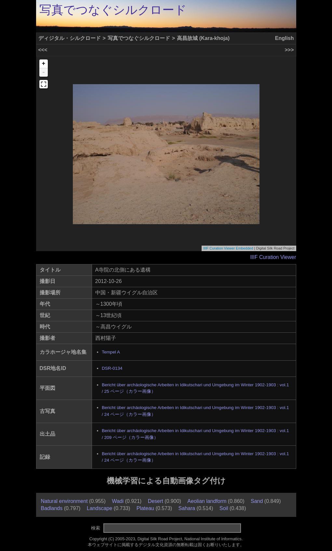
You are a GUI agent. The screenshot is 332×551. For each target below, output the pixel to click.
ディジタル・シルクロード (69, 38)
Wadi (118, 501)
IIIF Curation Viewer (273, 257)
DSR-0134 (112, 368)
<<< (42, 50)
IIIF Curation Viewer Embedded (228, 248)
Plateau (145, 508)
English (284, 38)
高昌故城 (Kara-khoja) (203, 38)
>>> (289, 50)
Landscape (99, 508)
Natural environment (64, 501)
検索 (95, 528)
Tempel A (111, 352)
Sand (257, 501)
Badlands (52, 508)
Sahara (187, 508)
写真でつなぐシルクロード (113, 10)
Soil (223, 508)
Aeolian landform (206, 501)
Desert (155, 501)
